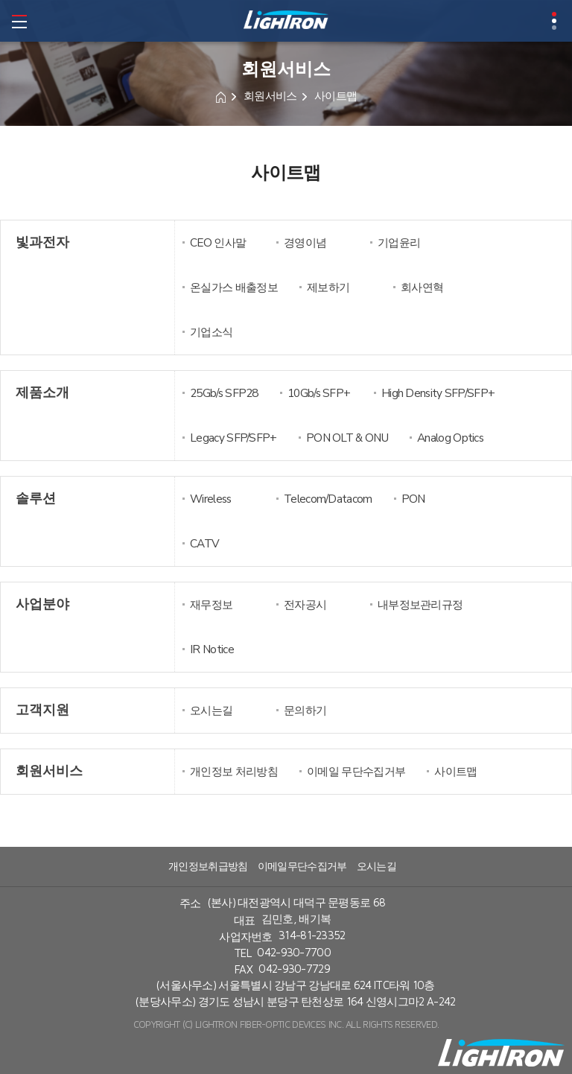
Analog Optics (450, 437)
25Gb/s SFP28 (224, 393)
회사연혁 (422, 287)
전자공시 (305, 604)
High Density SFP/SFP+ (438, 393)
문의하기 (305, 710)
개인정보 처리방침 (234, 771)
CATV (204, 543)
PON (413, 498)
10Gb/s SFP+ (318, 393)
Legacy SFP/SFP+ (233, 437)
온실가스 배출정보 (234, 287)
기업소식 (211, 332)
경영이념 (305, 242)
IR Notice (212, 649)
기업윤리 (399, 242)
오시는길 (211, 710)
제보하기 (328, 287)
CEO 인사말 (218, 242)
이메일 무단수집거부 (356, 771)
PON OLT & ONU (347, 437)
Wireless (210, 498)
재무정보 (211, 604)
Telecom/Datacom (328, 498)
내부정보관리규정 (420, 604)
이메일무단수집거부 (302, 866)
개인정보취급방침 (207, 866)
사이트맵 (455, 771)
